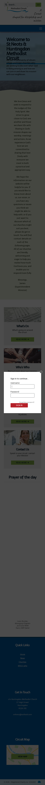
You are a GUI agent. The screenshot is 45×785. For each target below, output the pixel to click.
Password (15, 392)
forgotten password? (26, 402)
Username (15, 383)
